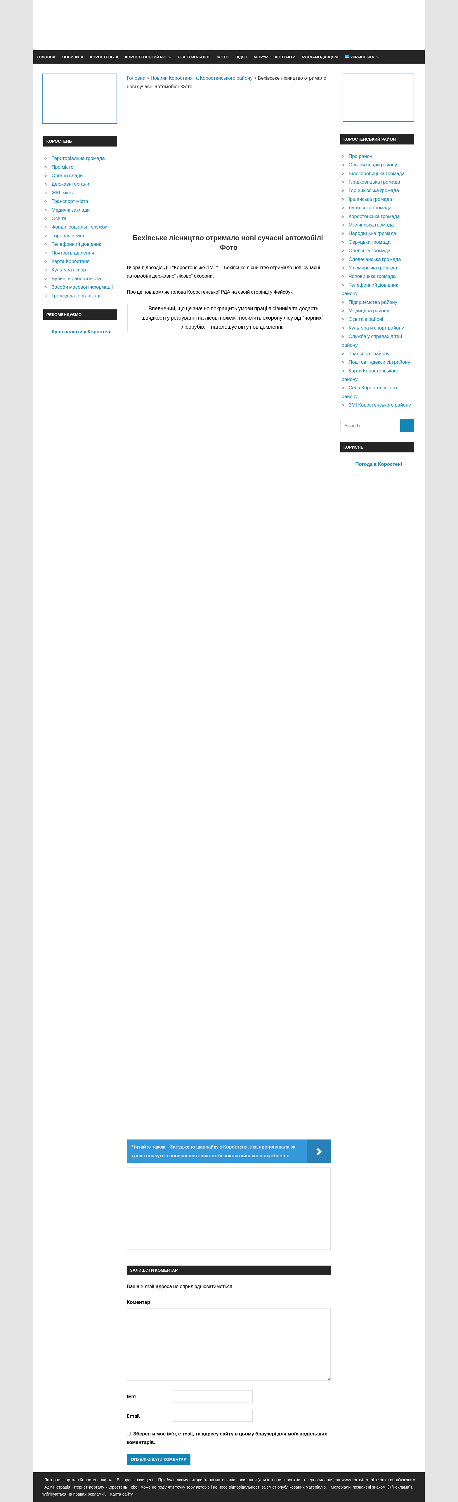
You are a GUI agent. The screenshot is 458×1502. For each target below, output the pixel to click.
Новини (70, 57)
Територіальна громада (78, 158)
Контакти (285, 57)
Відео (241, 57)
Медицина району (368, 310)
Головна (46, 57)
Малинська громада (371, 225)
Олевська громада (369, 250)
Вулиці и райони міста (76, 278)
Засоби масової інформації (82, 287)
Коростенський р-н (145, 57)
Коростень (102, 57)
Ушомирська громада (372, 267)
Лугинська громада (369, 207)
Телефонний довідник (76, 244)
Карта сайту (121, 1493)
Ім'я (131, 1396)
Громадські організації (76, 295)
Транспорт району (368, 353)
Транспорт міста (69, 201)
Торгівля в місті (68, 235)
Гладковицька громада (374, 182)
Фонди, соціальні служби (79, 227)
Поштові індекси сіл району (379, 362)
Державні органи (70, 184)
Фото (223, 57)
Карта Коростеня (70, 261)
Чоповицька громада (371, 276)
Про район (360, 156)
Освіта (58, 218)
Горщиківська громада (373, 190)
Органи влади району (372, 164)
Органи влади (67, 175)
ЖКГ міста (62, 192)
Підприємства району (372, 302)
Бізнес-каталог (194, 57)
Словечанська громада (374, 259)
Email (133, 1416)
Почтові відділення (72, 253)
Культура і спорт (69, 269)
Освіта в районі (365, 319)
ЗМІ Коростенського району (379, 405)
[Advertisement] (308, 25)
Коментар (138, 1302)
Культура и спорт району (376, 328)
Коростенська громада (374, 216)
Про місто (62, 167)
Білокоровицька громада (376, 173)
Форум (261, 57)
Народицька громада (372, 233)
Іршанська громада (370, 199)
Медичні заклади (70, 210)
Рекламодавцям (320, 57)
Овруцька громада (369, 242)
